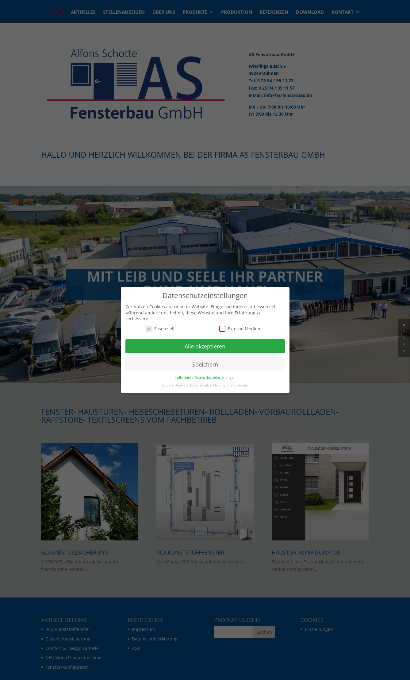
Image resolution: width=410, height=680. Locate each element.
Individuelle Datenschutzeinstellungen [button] (205, 377)
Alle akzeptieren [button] (205, 346)
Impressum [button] (239, 385)
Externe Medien (239, 329)
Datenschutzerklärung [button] (208, 385)
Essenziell (160, 329)
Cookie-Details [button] (174, 385)
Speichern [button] (205, 364)
